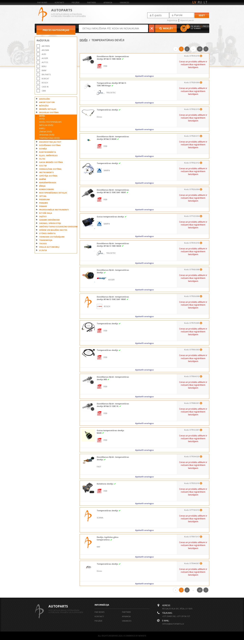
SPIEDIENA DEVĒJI (46, 134)
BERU (44, 66)
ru (200, 2)
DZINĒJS (43, 148)
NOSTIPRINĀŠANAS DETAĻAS (53, 192)
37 (200, 49)
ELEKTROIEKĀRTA (47, 152)
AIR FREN (46, 46)
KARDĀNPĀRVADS (47, 182)
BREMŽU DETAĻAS (47, 109)
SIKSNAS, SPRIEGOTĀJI (50, 223)
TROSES (43, 243)
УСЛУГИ (43, 250)
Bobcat (45, 78)
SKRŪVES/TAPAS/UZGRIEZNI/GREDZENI (57, 226)
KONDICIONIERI (46, 189)
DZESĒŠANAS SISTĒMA (50, 145)
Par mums (42, 2)
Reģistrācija (172, 20)
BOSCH (45, 82)
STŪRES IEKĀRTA (47, 233)
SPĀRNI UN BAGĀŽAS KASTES (53, 230)
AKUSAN (45, 50)
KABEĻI (42, 128)
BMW (44, 70)
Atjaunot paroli (187, 20)
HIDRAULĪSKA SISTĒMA (50, 169)
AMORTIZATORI (47, 102)
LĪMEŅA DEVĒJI (45, 131)
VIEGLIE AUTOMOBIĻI (49, 247)
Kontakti (59, 2)
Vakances (124, 2)
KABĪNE (42, 179)
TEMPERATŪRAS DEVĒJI (49, 138)
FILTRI (42, 159)
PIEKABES (43, 203)
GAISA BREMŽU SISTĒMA (51, 162)
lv (194, 2)
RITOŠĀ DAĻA (45, 213)
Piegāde (75, 2)
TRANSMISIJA (45, 240)
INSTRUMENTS (46, 172)
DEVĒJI (42, 116)
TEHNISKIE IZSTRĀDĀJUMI (52, 236)
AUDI (44, 54)
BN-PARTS (46, 74)
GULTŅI (43, 165)
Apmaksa (108, 2)
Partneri (91, 2)
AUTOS (45, 62)
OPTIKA (42, 196)
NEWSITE (142, 635)
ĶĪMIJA (42, 186)
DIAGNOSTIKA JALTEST (50, 142)
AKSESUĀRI (44, 99)
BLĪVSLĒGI (44, 105)
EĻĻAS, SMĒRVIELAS (48, 155)
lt (205, 2)
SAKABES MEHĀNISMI (49, 220)
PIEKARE (43, 206)
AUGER (45, 58)
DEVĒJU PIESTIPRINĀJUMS (50, 122)
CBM (44, 90)
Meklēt (166, 28)
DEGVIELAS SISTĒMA (49, 112)
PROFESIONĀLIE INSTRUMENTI (54, 209)
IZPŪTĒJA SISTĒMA (48, 175)
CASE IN (45, 86)
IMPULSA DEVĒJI (46, 125)
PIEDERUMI (44, 199)
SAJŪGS (43, 216)
